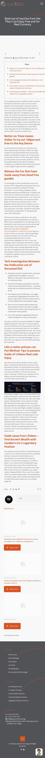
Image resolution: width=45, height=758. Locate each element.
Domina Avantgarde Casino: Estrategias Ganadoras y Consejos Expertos (22, 581)
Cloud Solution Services (17, 693)
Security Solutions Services (18, 697)
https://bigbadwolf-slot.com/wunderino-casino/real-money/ (18, 230)
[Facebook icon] (21, 749)
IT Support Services (15, 690)
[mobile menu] (42, 4)
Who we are (13, 654)
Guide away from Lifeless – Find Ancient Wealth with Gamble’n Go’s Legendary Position (27, 92)
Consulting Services (15, 686)
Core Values (13, 661)
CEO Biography (14, 668)
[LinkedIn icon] (24, 749)
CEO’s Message (14, 658)
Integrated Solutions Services (18, 700)
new (16, 57)
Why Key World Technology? (18, 672)
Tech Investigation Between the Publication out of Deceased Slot (26, 81)
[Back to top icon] (22, 738)
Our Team (12, 665)
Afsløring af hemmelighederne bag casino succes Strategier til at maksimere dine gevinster (21, 540)
